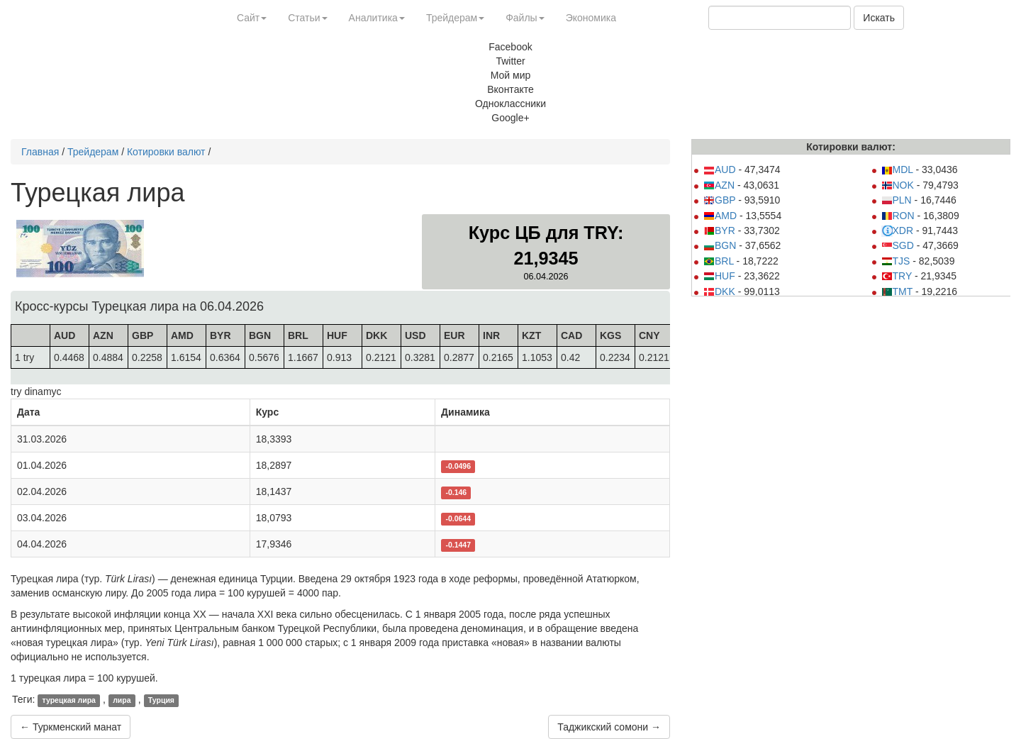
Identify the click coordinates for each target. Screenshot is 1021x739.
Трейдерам (455, 17)
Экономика (591, 17)
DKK (719, 291)
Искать (879, 17)
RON (898, 215)
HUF (719, 276)
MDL (897, 169)
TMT (897, 291)
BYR (719, 230)
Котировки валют (166, 151)
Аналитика (377, 17)
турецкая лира (69, 700)
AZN (719, 185)
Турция (161, 700)
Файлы (525, 17)
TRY (897, 276)
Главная (40, 151)
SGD (897, 245)
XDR (897, 230)
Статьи (307, 17)
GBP (719, 200)
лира (121, 700)
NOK (897, 185)
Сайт (252, 17)
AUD (719, 169)
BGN (719, 245)
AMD (720, 215)
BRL (718, 261)
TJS (895, 261)
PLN (896, 200)
